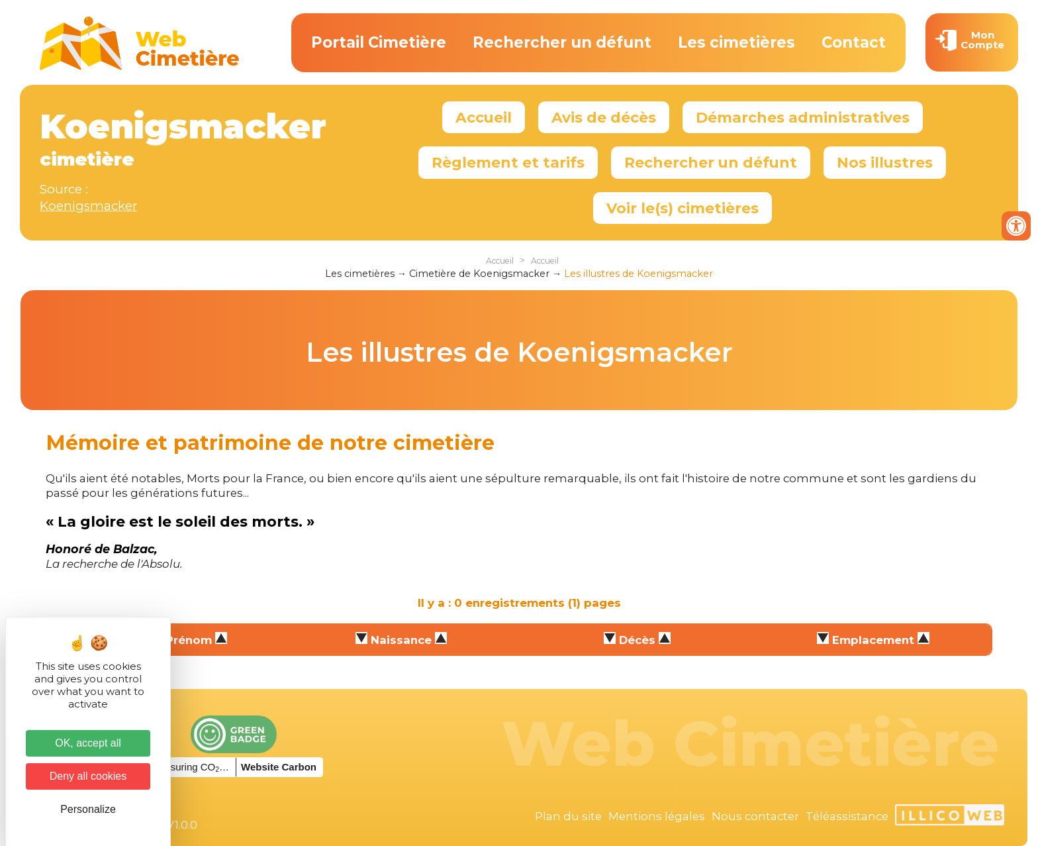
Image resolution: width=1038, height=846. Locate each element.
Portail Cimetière (378, 42)
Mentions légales (656, 816)
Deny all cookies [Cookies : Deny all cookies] (88, 776)
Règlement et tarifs (508, 162)
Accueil (483, 117)
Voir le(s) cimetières (682, 208)
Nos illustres (885, 162)
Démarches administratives (803, 117)
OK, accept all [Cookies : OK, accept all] (88, 743)
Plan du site (568, 816)
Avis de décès (603, 117)
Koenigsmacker (88, 205)
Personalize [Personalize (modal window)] (88, 809)
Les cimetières (736, 42)
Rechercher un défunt (562, 42)
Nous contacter (755, 816)
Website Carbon (278, 766)
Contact (854, 42)
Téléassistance (847, 816)
